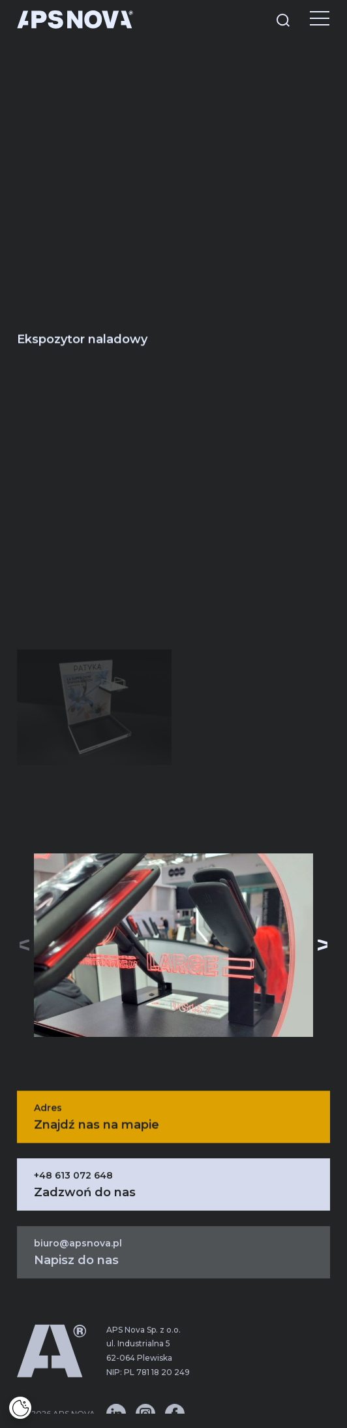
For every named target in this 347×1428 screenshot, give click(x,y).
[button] (322, 944)
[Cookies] (20, 1408)
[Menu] (310, 19)
